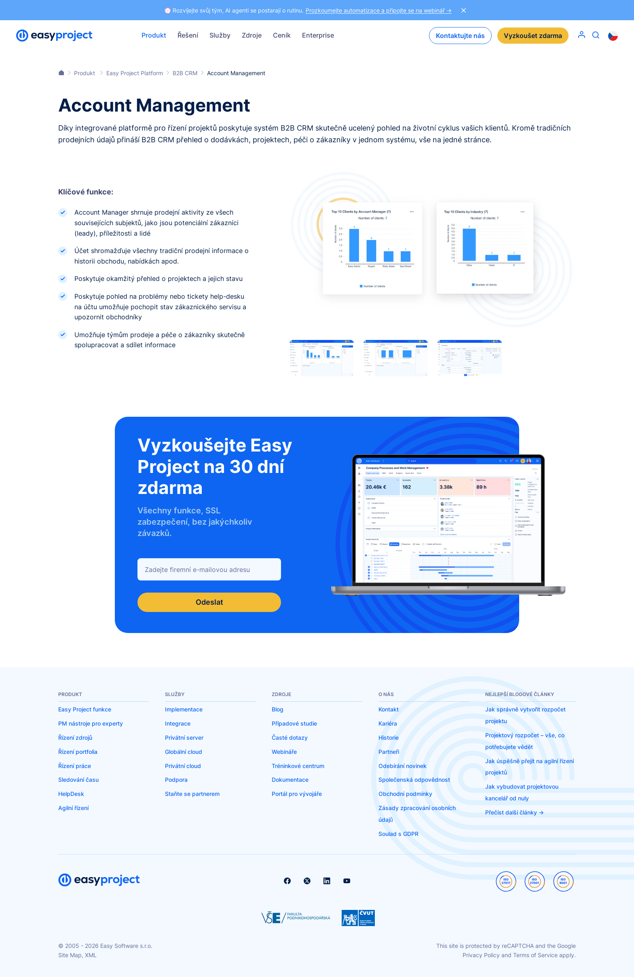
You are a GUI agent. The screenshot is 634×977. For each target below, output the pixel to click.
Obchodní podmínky (405, 793)
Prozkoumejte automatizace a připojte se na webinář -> (379, 10)
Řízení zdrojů (75, 737)
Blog (277, 709)
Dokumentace (290, 779)
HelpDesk (71, 793)
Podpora (176, 779)
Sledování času (78, 779)
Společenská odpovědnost (414, 779)
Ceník (282, 35)
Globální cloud (183, 751)
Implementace (184, 709)
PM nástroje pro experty (90, 723)
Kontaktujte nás (460, 36)
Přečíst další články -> (514, 812)
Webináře (284, 751)
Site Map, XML (77, 955)
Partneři (388, 751)
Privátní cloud (183, 765)
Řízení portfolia (77, 751)
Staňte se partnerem (192, 793)
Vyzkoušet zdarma (533, 36)
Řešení (188, 35)
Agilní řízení (73, 807)
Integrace (177, 723)
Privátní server (184, 737)
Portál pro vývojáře (297, 793)
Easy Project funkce (84, 709)
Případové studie (294, 723)
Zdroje (252, 35)
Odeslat (209, 602)
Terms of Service (535, 955)
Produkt (154, 35)
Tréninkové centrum (298, 765)
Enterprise (318, 35)
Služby (219, 35)
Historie (388, 737)
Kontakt (388, 709)
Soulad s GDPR (398, 833)
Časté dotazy (290, 737)
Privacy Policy (481, 955)
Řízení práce (74, 765)
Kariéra (387, 723)
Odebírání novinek (402, 765)
